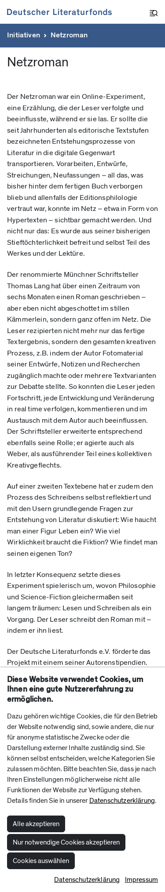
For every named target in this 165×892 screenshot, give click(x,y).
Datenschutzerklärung (122, 800)
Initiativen (23, 35)
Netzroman (69, 35)
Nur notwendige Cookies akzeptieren (66, 842)
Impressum (141, 880)
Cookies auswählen (41, 861)
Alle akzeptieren (36, 824)
